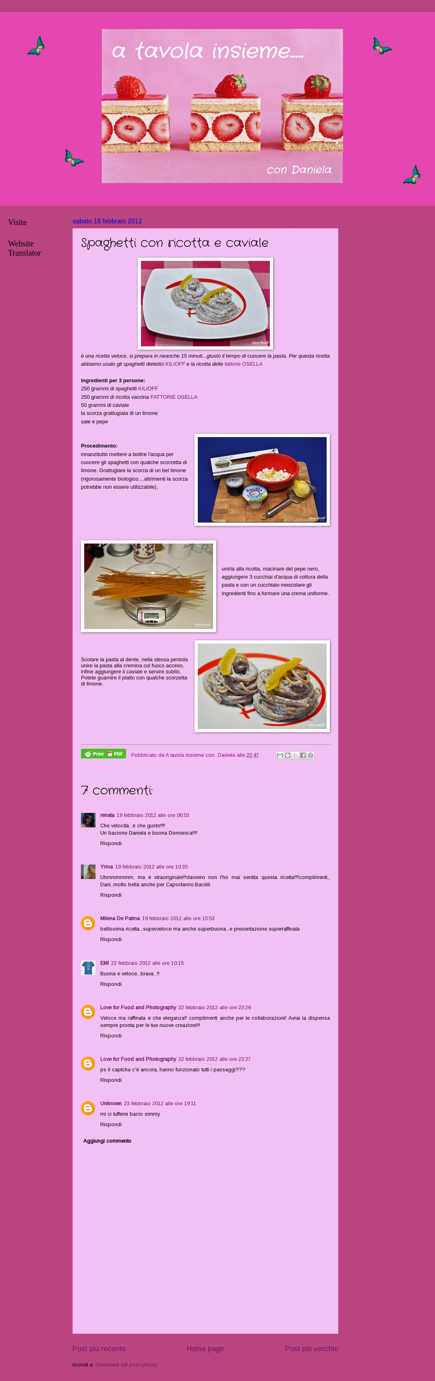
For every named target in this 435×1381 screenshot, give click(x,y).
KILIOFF (175, 364)
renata (107, 815)
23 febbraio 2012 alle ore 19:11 (160, 1103)
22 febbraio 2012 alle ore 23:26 (214, 1007)
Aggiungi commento (107, 1141)
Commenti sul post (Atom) (126, 1365)
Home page (205, 1349)
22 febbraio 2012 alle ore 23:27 (214, 1059)
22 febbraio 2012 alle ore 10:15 (147, 963)
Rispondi (111, 843)
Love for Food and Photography (138, 1007)
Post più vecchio (311, 1349)
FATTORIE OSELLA (174, 397)
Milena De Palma (120, 918)
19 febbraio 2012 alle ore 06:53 (153, 815)
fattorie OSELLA (244, 364)
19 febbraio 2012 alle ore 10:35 (151, 867)
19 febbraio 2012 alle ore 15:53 (178, 918)
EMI (104, 963)
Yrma (106, 867)
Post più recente (99, 1349)
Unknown (111, 1103)
